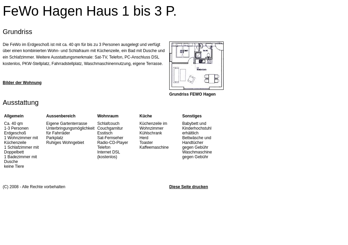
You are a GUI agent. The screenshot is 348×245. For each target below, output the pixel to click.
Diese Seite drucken (188, 186)
